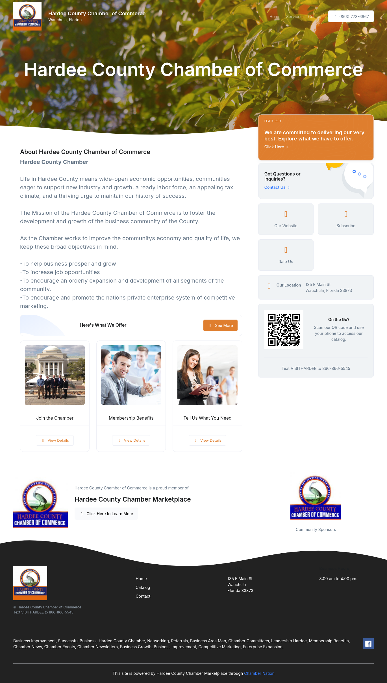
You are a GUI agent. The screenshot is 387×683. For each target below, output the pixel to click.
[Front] (28, 16)
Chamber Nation (259, 673)
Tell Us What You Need (207, 418)
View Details (55, 440)
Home (275, 16)
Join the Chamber (54, 418)
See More (220, 325)
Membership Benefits (131, 418)
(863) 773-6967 (351, 16)
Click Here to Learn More (106, 513)
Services (294, 16)
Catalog (143, 587)
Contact (315, 16)
